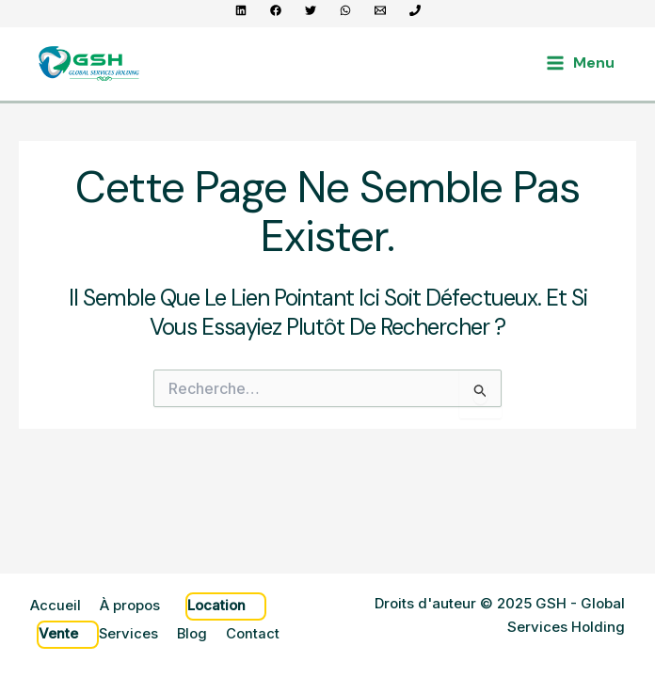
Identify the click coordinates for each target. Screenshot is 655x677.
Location (216, 608)
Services (129, 634)
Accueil (55, 608)
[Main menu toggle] (580, 63)
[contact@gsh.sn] (380, 10)
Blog (193, 634)
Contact (254, 634)
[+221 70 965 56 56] (415, 10)
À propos (130, 608)
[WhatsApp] (345, 10)
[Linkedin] (240, 10)
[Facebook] (275, 10)
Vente (58, 634)
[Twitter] (310, 10)
